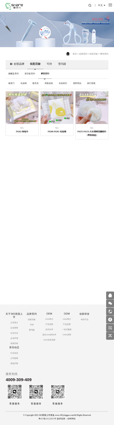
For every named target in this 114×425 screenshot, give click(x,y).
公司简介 (14, 322)
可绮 (49, 66)
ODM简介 (67, 319)
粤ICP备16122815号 (47, 419)
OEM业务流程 (49, 340)
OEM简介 (49, 319)
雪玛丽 (62, 66)
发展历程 (14, 343)
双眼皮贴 (49, 86)
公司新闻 (14, 358)
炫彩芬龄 (94, 54)
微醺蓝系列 (13, 76)
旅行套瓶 (91, 86)
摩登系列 (104, 54)
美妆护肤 (14, 363)
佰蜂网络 (71, 419)
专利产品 (84, 319)
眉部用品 (77, 86)
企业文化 (14, 333)
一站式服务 (67, 329)
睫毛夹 (36, 86)
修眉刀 (11, 86)
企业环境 (14, 338)
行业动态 (14, 353)
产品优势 (49, 324)
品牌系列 (83, 54)
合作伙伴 (49, 329)
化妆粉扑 (63, 86)
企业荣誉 (14, 328)
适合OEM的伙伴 (49, 335)
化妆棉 (23, 86)
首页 (75, 54)
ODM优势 (67, 335)
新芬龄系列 (30, 76)
